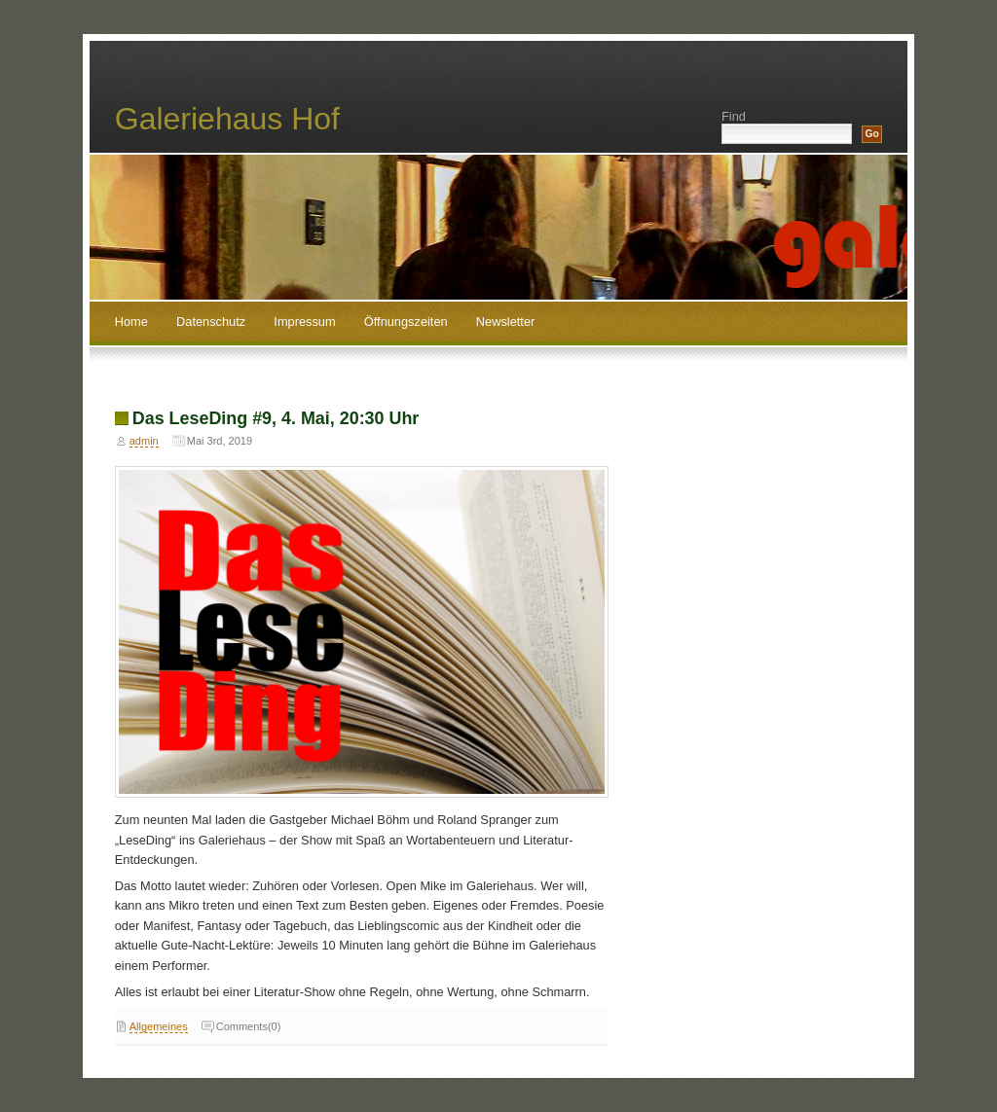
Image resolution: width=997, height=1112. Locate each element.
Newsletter (505, 321)
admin (144, 441)
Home (131, 321)
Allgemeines (158, 1026)
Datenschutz (210, 321)
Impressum (304, 321)
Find (733, 116)
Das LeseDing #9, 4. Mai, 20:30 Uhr (276, 418)
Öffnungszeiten (406, 321)
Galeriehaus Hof (227, 118)
